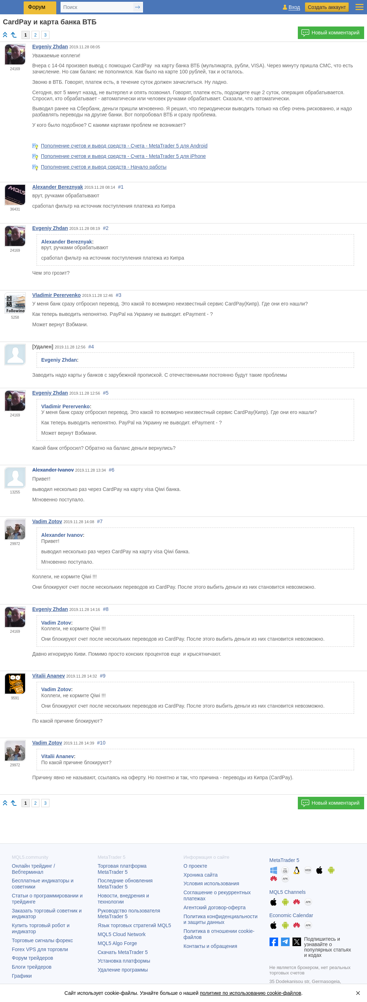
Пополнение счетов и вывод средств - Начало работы (104, 167)
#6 (112, 470)
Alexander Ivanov (53, 470)
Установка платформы (124, 961)
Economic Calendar (291, 915)
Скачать (123, 952)
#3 (118, 295)
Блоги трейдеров (32, 967)
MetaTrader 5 (285, 860)
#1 (121, 187)
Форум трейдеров (32, 958)
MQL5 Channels (288, 892)
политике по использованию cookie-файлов (250, 993)
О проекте (195, 866)
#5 (106, 393)
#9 (103, 676)
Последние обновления (125, 884)
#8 (106, 609)
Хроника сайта (201, 875)
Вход (294, 7)
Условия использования (211, 883)
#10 (101, 743)
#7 (100, 521)
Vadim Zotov (47, 521)
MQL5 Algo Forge (117, 943)
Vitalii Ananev (48, 676)
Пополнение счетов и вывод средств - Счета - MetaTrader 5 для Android (124, 146)
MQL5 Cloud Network (122, 934)
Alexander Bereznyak (57, 187)
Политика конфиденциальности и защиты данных (221, 919)
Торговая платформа (122, 869)
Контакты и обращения (210, 946)
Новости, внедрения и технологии (123, 899)
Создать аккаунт (327, 7)
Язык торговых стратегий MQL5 (134, 925)
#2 (106, 228)
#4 (91, 347)
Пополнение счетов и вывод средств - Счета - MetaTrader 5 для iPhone (123, 156)
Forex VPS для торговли (40, 949)
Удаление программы (123, 970)
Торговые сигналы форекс (42, 940)
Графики (22, 976)
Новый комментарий (330, 33)
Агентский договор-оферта (215, 907)
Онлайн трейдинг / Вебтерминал (33, 869)
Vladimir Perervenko (56, 295)
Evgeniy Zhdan (50, 46)
